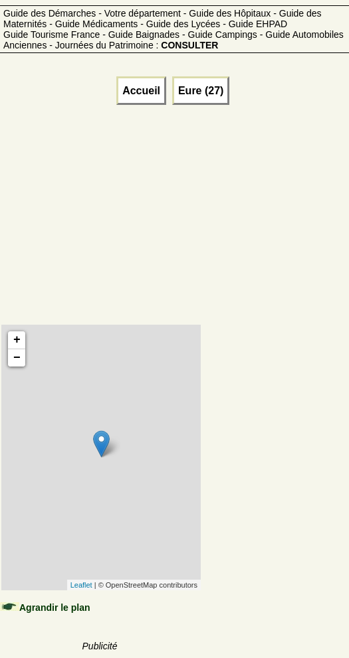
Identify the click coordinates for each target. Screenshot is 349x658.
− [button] (17, 358)
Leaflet (81, 585)
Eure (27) (200, 90)
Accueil (141, 90)
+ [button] (17, 340)
